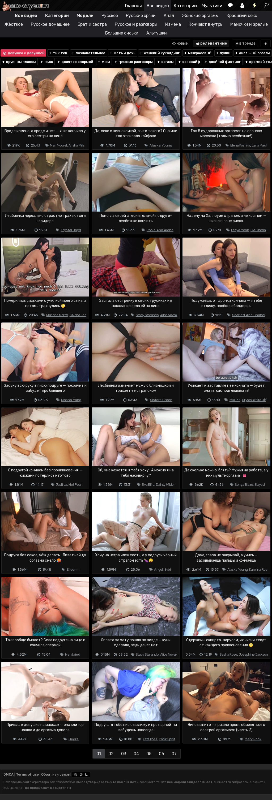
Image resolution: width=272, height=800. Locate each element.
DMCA (8, 774)
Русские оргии (141, 15)
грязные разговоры (133, 62)
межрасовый (197, 53)
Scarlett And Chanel (248, 315)
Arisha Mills (77, 145)
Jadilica (61, 485)
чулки (223, 53)
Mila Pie (235, 400)
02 (111, 753)
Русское (109, 15)
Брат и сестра (92, 24)
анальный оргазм (252, 53)
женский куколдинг (159, 53)
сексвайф (189, 62)
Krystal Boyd (71, 230)
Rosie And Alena (160, 230)
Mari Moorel (58, 145)
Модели (84, 15)
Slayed (259, 485)
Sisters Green (161, 400)
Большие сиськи (121, 33)
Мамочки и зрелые (248, 24)
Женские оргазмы (200, 15)
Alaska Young (161, 145)
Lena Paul (259, 145)
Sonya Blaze (244, 485)
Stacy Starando (147, 315)
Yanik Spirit (167, 739)
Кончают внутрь (205, 24)
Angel (158, 569)
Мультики (212, 5)
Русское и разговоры (136, 24)
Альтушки (156, 33)
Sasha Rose (228, 654)
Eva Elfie (148, 485)
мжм (103, 62)
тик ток (57, 53)
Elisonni (73, 569)
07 (174, 753)
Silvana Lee (78, 315)
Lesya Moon (240, 230)
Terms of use (27, 774)
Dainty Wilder (165, 485)
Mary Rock (253, 739)
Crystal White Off (254, 400)
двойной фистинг (222, 62)
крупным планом (19, 62)
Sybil (167, 569)
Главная (133, 5)
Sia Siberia (258, 230)
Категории (185, 5)
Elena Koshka (240, 145)
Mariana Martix (57, 315)
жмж (46, 62)
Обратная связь (55, 774)
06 (161, 753)
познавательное (88, 53)
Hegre (74, 739)
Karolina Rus (258, 569)
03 (123, 753)
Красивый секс (242, 15)
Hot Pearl (75, 485)
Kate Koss (150, 739)
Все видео (158, 5)
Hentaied (72, 654)
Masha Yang (71, 400)
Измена (173, 24)
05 (148, 753)
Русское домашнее (50, 24)
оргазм (165, 62)
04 (136, 753)
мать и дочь (122, 53)
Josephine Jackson (253, 654)
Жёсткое (14, 24)
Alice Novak (168, 315)
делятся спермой (75, 62)
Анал (169, 15)
